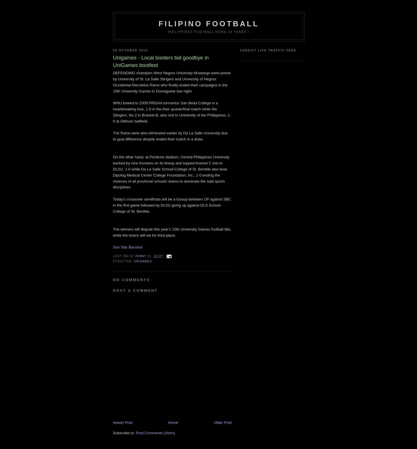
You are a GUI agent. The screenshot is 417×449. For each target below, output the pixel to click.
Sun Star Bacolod (127, 247)
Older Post (223, 422)
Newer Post (122, 422)
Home (173, 422)
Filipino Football (209, 23)
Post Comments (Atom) (155, 433)
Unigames (143, 261)
